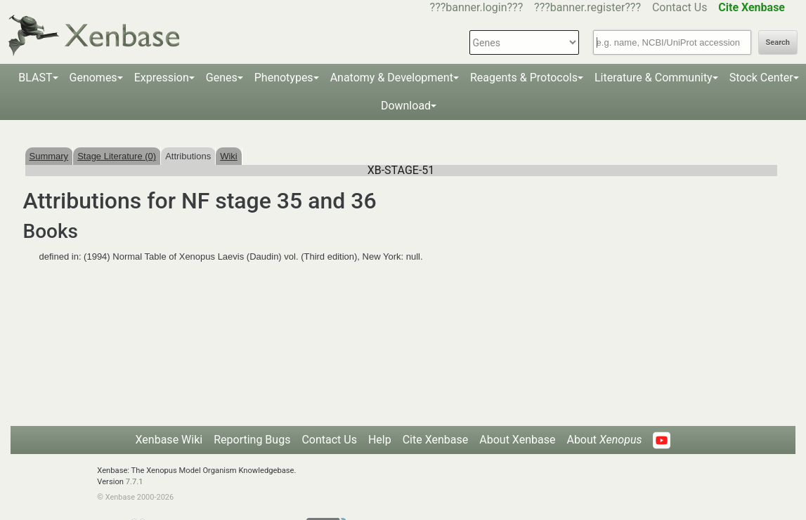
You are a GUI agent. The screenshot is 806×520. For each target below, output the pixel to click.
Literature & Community (653, 77)
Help (379, 439)
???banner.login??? (477, 7)
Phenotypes (283, 77)
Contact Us (680, 7)
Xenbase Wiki (169, 439)
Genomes (93, 77)
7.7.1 (134, 481)
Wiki (229, 156)
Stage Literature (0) (116, 156)
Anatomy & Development (391, 77)
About (604, 439)
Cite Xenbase (436, 439)
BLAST (35, 77)
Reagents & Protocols (524, 77)
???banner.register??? (587, 7)
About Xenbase (517, 439)
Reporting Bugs (252, 439)
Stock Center (761, 77)
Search (778, 42)
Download (406, 105)
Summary (49, 156)
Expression (161, 77)
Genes (222, 77)
